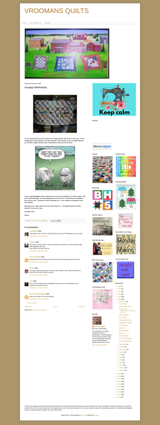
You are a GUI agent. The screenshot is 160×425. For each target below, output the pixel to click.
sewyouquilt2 (33, 231)
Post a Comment (32, 303)
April (120, 362)
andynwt (83, 415)
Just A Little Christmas (125, 338)
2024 (119, 289)
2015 (119, 384)
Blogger (96, 415)
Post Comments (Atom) (39, 310)
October (121, 347)
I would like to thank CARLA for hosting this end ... (127, 310)
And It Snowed (123, 325)
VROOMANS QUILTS (56, 10)
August (121, 352)
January (121, 370)
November (122, 344)
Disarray (121, 333)
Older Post (82, 306)
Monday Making (123, 315)
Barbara (31, 268)
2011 (119, 394)
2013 (119, 389)
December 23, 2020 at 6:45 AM (38, 262)
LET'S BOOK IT (35, 23)
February (122, 367)
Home (25, 23)
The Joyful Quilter (35, 257)
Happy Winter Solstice (125, 323)
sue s (31, 281)
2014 (119, 386)
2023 (119, 291)
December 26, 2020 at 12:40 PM (39, 299)
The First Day (123, 304)
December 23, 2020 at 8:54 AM (38, 275)
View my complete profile (99, 345)
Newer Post (28, 306)
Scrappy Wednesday (125, 320)
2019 (119, 373)
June (120, 357)
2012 (119, 392)
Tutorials (47, 23)
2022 (119, 294)
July (120, 355)
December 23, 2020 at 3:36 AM (38, 251)
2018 (119, 376)
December (122, 301)
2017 (119, 379)
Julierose (32, 242)
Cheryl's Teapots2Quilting (37, 294)
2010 (119, 397)
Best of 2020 (122, 317)
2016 (119, 381)
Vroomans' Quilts (99, 326)
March (121, 365)
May (120, 360)
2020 (119, 299)
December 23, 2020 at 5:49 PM (38, 288)
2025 (119, 286)
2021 (119, 297)
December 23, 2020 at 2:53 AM (38, 236)
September (122, 349)
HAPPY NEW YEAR (125, 306)
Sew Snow (122, 328)
